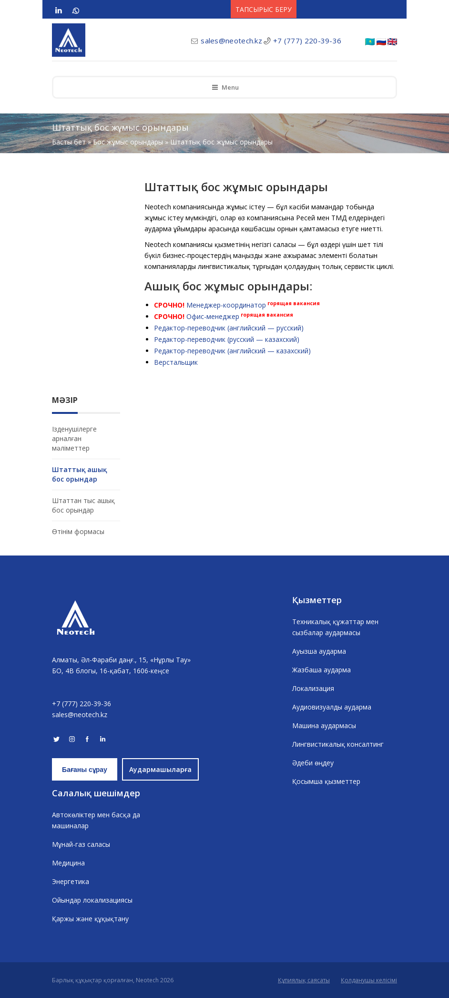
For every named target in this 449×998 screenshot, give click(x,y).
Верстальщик (176, 362)
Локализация (313, 688)
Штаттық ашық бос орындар (79, 474)
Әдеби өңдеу (313, 762)
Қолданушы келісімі (369, 980)
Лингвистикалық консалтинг (338, 744)
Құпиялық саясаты (304, 980)
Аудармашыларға (160, 769)
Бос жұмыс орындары (128, 141)
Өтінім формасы (78, 531)
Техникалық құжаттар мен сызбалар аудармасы (335, 627)
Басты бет (69, 141)
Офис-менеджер (212, 316)
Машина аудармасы (324, 725)
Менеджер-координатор (226, 304)
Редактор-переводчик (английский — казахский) (232, 350)
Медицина (68, 862)
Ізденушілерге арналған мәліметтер (74, 438)
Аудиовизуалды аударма (331, 706)
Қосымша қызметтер (326, 781)
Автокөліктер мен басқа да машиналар (96, 820)
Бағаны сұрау (84, 769)
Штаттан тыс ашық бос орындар (83, 505)
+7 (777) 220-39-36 (307, 40)
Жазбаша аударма (321, 669)
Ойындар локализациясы (92, 900)
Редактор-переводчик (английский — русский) (229, 327)
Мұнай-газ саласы (81, 844)
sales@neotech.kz (231, 40)
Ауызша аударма (319, 651)
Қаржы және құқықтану (90, 918)
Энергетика (70, 881)
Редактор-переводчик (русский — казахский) (226, 339)
